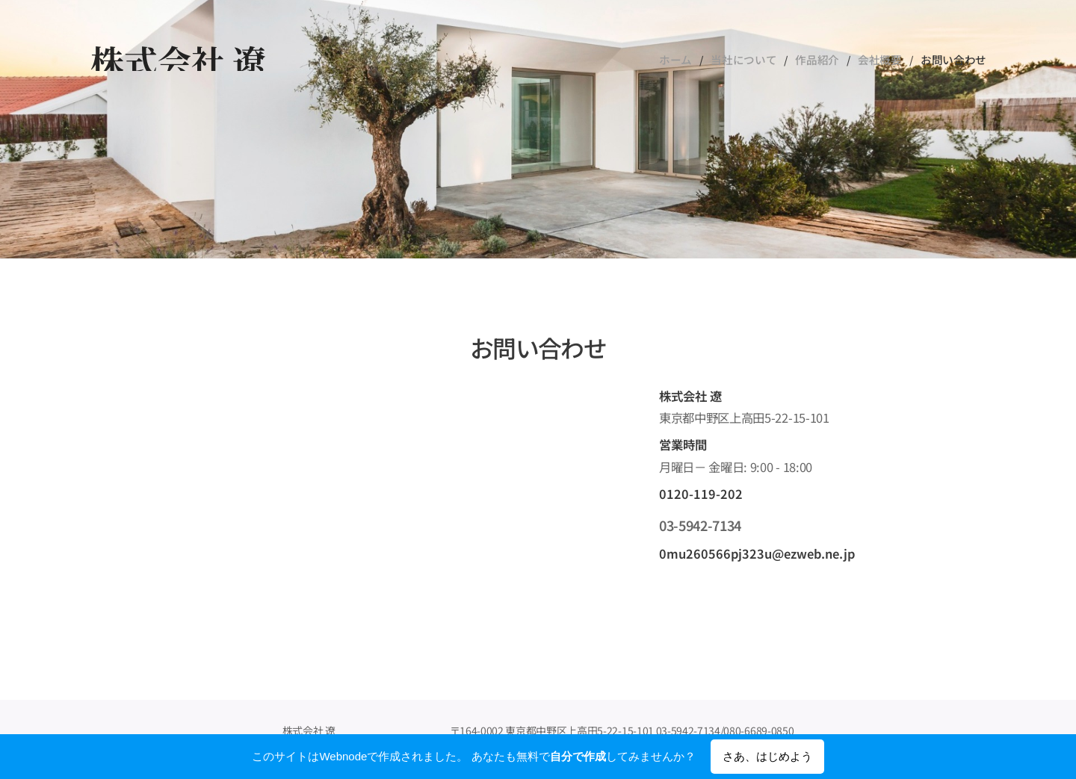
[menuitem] (690, 59)
